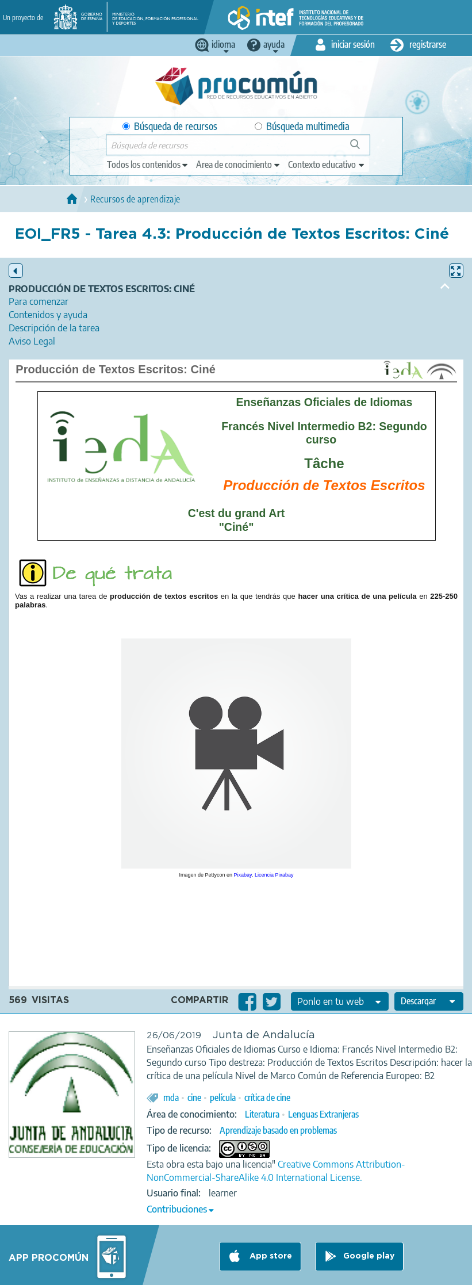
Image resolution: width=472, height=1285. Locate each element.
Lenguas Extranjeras (323, 1114)
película (223, 1097)
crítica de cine (267, 1097)
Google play (368, 1256)
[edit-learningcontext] (327, 164)
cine (194, 1097)
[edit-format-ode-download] (428, 1001)
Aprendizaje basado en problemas (278, 1130)
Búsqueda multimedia (302, 126)
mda (171, 1097)
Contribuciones (177, 1209)
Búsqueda (361, 148)
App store (269, 1256)
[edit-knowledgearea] (239, 164)
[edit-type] (148, 164)
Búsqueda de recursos (169, 126)
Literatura (262, 1114)
